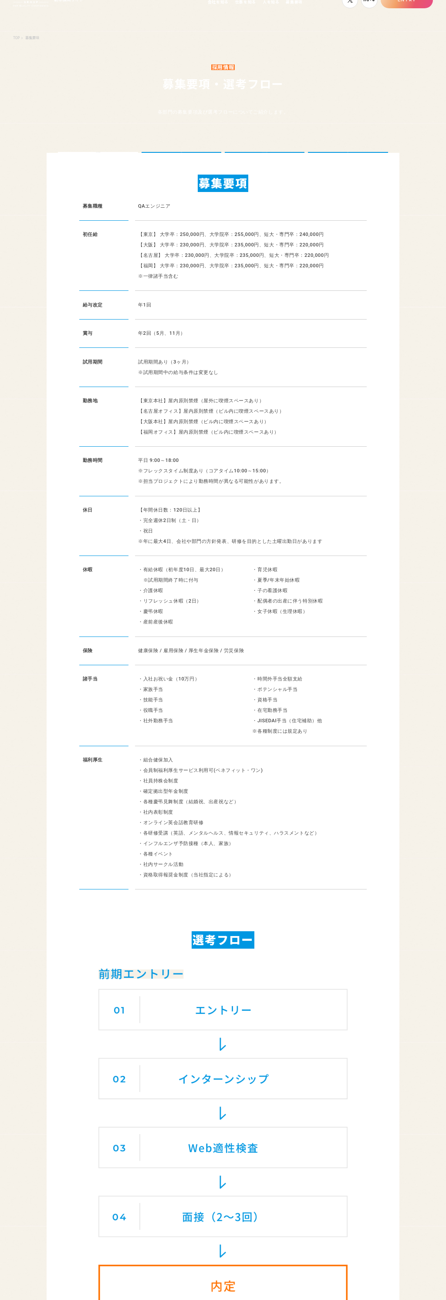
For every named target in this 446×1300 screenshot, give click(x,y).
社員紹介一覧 (309, 1151)
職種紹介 (232, 1151)
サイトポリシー (420, 1285)
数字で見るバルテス (142, 1181)
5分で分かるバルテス (143, 1151)
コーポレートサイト (377, 1285)
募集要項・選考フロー (391, 1151)
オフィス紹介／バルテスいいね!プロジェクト (168, 1192)
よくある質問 (236, 1162)
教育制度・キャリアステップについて (160, 1203)
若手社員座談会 (311, 1162)
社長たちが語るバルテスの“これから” (149, 1165)
